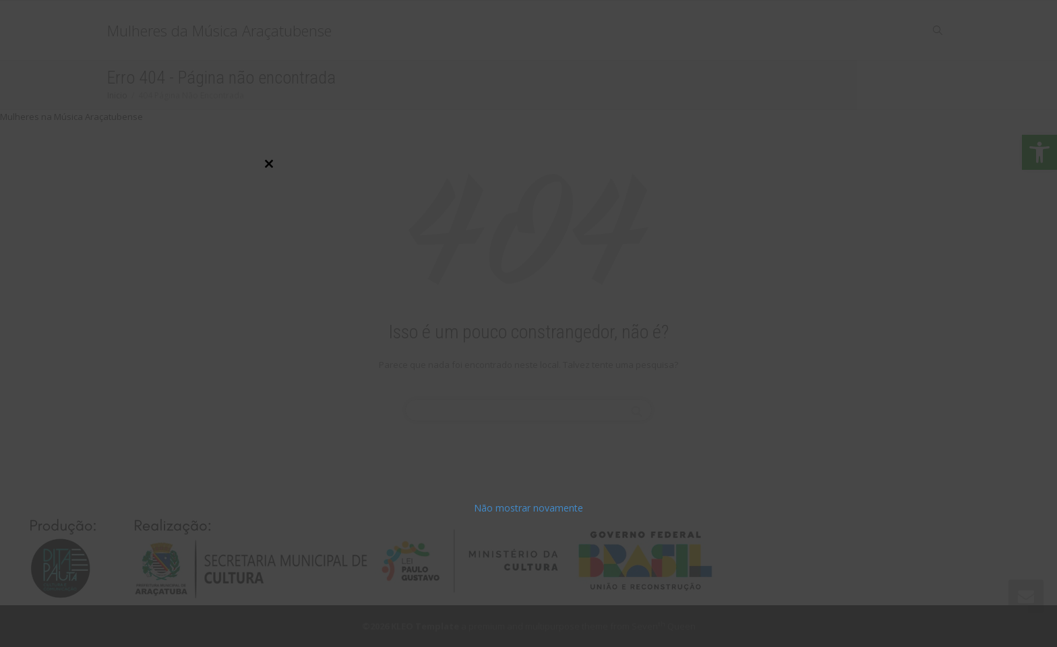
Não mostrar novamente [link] (528, 507)
